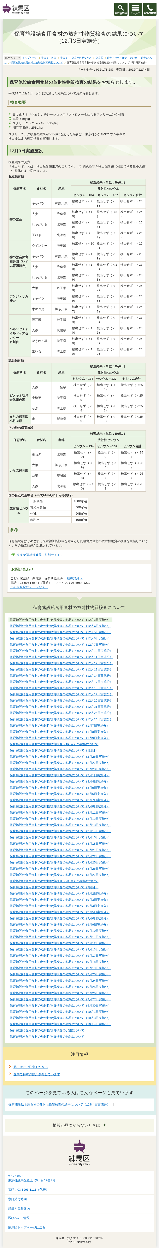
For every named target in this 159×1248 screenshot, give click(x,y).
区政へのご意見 (19, 1218)
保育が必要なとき (82, 57)
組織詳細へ (75, 578)
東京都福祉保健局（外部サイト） (40, 555)
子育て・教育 (48, 57)
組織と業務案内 (19, 1208)
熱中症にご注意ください (30, 1067)
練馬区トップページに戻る (26, 1227)
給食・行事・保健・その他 (122, 57)
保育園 (99, 57)
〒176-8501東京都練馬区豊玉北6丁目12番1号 (31, 1178)
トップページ (29, 57)
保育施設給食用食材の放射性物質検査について (37, 62)
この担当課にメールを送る (29, 587)
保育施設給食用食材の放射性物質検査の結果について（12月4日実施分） (59, 1104)
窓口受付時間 (17, 1199)
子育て (64, 57)
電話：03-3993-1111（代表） (28, 1189)
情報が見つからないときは (76, 1125)
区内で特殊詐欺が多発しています (36, 1074)
